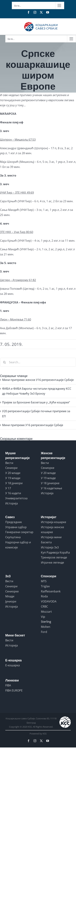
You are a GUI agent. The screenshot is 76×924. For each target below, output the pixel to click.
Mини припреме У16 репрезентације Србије (32, 425)
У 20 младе (48, 473)
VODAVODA (48, 601)
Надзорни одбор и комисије (18, 544)
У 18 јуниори (14, 483)
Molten (45, 627)
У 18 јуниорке (50, 483)
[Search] (4, 362)
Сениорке (47, 468)
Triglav (45, 586)
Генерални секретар (19, 532)
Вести (9, 463)
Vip (43, 617)
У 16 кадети (13, 493)
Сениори (11, 468)
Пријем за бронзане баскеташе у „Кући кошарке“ (36, 402)
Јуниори (10, 601)
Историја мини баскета (51, 539)
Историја (11, 503)
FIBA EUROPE (14, 690)
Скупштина (13, 537)
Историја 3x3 (50, 547)
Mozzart (46, 612)
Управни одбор (16, 527)
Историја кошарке (53, 522)
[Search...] (38, 362)
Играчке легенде (52, 562)
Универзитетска (16, 498)
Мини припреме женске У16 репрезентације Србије (38, 380)
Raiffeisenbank (50, 591)
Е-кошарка (12, 665)
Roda (44, 596)
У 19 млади (12, 478)
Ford (44, 632)
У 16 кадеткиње (51, 488)
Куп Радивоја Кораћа (55, 552)
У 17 (8, 488)
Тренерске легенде (54, 557)
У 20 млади (12, 473)
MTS (44, 581)
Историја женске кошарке (52, 529)
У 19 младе (48, 478)
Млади (9, 596)
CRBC (44, 606)
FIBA (8, 685)
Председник (13, 522)
